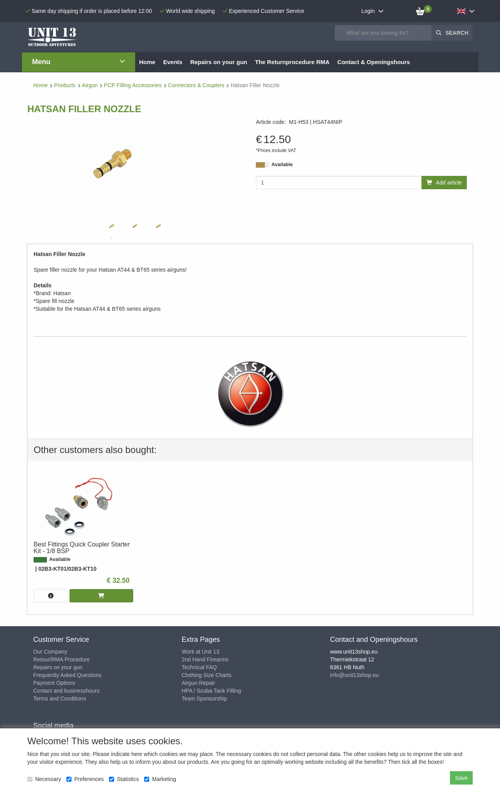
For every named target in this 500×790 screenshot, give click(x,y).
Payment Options (54, 683)
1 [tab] (111, 238)
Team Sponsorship (204, 698)
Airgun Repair (198, 683)
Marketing (160, 779)
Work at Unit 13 (200, 651)
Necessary (44, 779)
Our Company (50, 651)
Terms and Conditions (59, 698)
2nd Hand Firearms (205, 659)
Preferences (85, 779)
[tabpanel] (111, 226)
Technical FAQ (199, 667)
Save (461, 778)
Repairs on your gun (57, 667)
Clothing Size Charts (207, 675)
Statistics (124, 779)
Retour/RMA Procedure (61, 659)
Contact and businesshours (66, 691)
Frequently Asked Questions (67, 675)
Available (282, 164)
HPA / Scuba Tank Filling (211, 691)
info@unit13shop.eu (354, 675)
